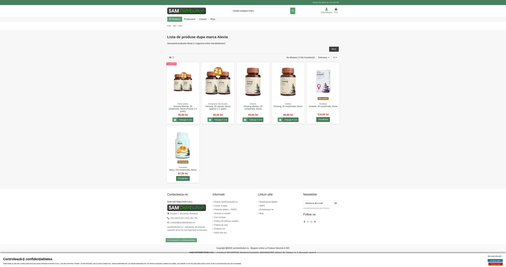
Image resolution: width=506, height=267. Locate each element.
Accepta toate (495, 260)
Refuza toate (495, 264)
